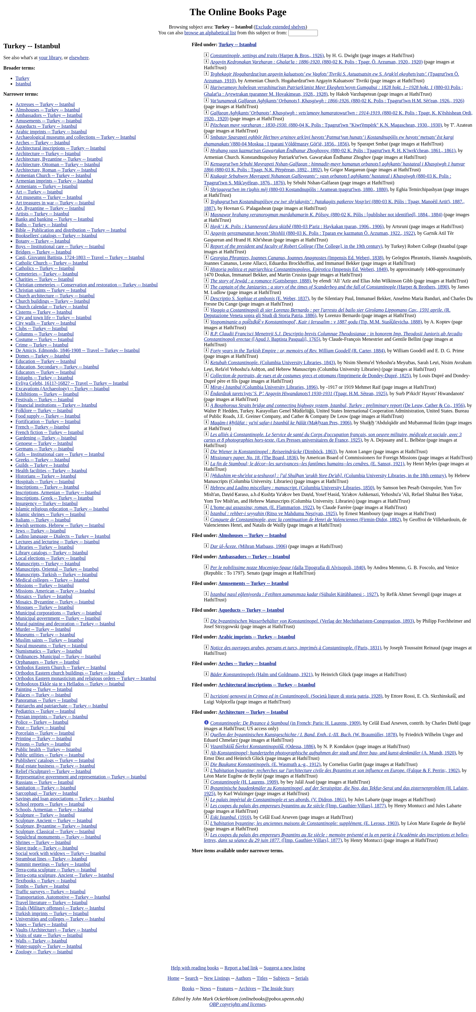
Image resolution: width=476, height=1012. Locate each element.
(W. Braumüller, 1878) (303, 734)
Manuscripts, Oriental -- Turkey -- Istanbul (57, 569)
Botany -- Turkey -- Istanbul (42, 241)
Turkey (22, 78)
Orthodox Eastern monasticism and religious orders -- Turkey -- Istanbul (85, 678)
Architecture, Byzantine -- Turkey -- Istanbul (59, 159)
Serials (302, 978)
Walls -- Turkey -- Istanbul (41, 940)
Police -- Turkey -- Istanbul (41, 722)
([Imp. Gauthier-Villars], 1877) (298, 805)
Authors (243, 978)
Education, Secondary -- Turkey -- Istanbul (57, 366)
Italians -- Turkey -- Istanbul (42, 519)
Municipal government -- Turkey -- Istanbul (57, 618)
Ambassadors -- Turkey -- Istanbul (48, 115)
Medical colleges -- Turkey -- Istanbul (52, 580)
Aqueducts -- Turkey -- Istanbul (46, 126)
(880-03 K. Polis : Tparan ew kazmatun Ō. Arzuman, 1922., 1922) (312, 233)
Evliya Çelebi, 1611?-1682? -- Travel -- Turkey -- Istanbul (71, 383)
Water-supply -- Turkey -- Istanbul (48, 946)
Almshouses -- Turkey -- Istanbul (47, 109)
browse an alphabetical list (210, 32)
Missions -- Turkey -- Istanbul (44, 585)
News (205, 988)
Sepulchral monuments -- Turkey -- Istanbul (58, 836)
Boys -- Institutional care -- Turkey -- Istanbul (60, 246)
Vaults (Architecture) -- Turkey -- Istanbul (56, 929)
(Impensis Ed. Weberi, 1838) (296, 257)
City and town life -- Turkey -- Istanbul (53, 317)
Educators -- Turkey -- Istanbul (45, 372)
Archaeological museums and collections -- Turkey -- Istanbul (75, 137)
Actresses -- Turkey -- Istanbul (45, 104)
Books (188, 988)
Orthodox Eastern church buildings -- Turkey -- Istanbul (69, 672)
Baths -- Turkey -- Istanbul (41, 224)
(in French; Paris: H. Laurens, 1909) (285, 723)
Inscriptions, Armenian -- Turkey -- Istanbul (58, 492)
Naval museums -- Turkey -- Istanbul (51, 645)
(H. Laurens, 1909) (244, 782)
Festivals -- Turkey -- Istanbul (44, 399)
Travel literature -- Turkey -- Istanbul (51, 902)
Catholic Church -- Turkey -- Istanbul (51, 262)
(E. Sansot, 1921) (307, 463)
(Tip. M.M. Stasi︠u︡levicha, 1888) (316, 321)
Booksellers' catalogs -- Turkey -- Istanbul (56, 235)
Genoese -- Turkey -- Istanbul (44, 443)
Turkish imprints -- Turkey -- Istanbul (52, 913)
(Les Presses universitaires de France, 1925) (332, 437)
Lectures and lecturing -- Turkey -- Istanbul (57, 541)
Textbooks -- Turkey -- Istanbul (45, 880)
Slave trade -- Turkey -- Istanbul (46, 847)
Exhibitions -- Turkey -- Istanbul (47, 394)
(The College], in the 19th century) (296, 246)
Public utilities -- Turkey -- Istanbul (49, 754)
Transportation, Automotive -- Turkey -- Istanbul (62, 897)
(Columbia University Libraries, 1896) (264, 387)
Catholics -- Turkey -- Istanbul (45, 268)
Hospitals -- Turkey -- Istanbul (45, 481)
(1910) (230, 817)
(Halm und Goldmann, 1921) (261, 674)
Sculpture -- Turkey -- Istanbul (45, 815)
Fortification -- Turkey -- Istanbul (47, 421)
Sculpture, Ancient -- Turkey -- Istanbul (53, 820)
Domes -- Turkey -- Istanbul (42, 355)
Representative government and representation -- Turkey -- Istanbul (80, 776)
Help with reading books (195, 967)
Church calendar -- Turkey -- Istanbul (51, 306)
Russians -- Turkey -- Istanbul (44, 782)
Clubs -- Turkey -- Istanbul (41, 328)
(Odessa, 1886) (262, 746)
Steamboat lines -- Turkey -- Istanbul (51, 858)
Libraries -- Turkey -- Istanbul (44, 547)
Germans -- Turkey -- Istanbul (44, 448)
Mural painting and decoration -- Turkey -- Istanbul (65, 623)
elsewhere (79, 57)
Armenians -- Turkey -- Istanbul (46, 186)
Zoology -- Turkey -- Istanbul (44, 951)
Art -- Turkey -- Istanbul (39, 191)
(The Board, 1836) (254, 457)
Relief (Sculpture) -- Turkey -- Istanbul (53, 771)
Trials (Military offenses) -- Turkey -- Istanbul (60, 908)
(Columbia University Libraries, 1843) (272, 362)
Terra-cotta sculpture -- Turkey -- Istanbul (56, 869)
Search (192, 978)
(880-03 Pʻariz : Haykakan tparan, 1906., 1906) (296, 226)
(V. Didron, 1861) (278, 799)
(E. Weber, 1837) (259, 298)
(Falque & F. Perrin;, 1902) (334, 770)
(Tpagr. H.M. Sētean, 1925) (298, 393)
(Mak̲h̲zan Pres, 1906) (280, 422)
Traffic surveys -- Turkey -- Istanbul (50, 891)
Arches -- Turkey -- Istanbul (42, 142)
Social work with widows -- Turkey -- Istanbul (60, 853)
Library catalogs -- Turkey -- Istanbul (51, 552)
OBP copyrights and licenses (237, 1004)
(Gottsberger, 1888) (260, 280)
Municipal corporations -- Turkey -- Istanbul (58, 612)
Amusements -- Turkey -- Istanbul (48, 120)
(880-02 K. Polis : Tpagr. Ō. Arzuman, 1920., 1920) (316, 61)
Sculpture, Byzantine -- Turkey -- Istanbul (56, 826)
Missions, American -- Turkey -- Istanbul (55, 590)
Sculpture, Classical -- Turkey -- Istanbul (55, 831)
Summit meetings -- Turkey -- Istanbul (52, 864)
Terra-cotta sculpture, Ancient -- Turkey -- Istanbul (64, 875)
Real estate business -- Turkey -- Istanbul (55, 765)
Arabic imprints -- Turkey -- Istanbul (51, 131)
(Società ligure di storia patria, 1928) (296, 696)
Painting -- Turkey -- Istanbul (44, 689)
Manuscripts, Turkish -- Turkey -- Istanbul (56, 574)
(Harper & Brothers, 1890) (329, 286)
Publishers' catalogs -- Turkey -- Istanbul (54, 760)
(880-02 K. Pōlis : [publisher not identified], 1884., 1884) (326, 214)
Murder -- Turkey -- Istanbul (43, 629)
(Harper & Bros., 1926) (267, 55)
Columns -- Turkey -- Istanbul (44, 334)
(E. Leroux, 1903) (304, 823)
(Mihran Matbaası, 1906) (248, 546)
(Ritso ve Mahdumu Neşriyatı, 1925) (273, 513)
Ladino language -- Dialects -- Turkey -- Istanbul (62, 536)
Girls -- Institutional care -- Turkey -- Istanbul (59, 454)
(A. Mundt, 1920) (333, 752)
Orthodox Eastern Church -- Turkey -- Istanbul (60, 667)
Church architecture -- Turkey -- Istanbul (55, 295)
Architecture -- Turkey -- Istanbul (47, 153)
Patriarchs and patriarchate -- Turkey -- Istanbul (61, 705)
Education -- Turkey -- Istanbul (45, 361)
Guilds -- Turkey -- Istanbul (42, 465)
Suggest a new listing (284, 967)
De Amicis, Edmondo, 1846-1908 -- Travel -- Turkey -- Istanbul (77, 350)
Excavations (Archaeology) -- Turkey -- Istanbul (62, 388)
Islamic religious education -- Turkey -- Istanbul (62, 508)
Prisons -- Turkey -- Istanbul (42, 744)
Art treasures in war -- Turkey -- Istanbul (55, 202)
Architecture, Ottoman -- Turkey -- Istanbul (57, 164)
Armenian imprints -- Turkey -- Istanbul (54, 180)
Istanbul (23, 83)
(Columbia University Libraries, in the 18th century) (328, 475)
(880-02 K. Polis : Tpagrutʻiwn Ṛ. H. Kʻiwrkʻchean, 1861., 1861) (332, 150)
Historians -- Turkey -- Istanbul (45, 476)
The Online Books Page (237, 11)
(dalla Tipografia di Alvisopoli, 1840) (287, 567)
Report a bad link (241, 967)
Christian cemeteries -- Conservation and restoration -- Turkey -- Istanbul (86, 284)
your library (50, 57)
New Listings (217, 978)
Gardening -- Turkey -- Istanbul (46, 437)
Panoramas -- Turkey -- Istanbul (46, 700)
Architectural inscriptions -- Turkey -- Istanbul (60, 148)
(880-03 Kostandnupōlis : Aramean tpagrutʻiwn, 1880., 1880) (299, 189)
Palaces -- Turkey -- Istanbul (43, 694)
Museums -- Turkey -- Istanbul (45, 634)
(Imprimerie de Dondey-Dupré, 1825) (310, 375)
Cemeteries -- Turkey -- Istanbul (46, 273)
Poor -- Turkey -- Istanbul (40, 727)
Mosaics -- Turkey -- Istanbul (44, 596)
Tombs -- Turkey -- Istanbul (42, 886)
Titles (262, 978)
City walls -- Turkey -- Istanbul (45, 323)
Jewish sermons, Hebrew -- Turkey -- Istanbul (60, 525)
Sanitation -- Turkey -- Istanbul (45, 787)
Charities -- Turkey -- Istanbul (44, 279)
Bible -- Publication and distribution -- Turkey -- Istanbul (70, 230)
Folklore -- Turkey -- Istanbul (44, 410)
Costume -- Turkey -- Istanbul (44, 339)
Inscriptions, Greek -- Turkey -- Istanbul (54, 498)
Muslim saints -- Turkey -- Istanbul (49, 640)
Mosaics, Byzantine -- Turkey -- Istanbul (54, 601)
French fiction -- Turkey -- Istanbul (49, 432)
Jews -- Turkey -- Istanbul (40, 530)
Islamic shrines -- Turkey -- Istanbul (50, 514)
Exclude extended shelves (280, 26)
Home (173, 978)
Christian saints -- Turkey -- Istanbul (50, 290)
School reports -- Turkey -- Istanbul (49, 804)
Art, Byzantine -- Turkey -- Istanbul (50, 208)
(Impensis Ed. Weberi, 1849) (299, 269)
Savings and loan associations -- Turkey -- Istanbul (64, 798)
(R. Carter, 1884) (297, 350)
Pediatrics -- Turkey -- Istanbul (45, 711)
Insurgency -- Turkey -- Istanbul (46, 503)
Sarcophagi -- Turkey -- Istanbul (46, 793)
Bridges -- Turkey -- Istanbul (43, 252)
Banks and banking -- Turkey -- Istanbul (54, 219)
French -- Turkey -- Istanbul (42, 426)
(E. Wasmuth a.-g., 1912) (265, 764)
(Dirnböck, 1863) (273, 451)
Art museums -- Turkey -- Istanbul (48, 197)
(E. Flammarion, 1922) (262, 507)
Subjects (281, 978)
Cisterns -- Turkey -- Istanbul (43, 312)
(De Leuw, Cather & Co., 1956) (337, 405)
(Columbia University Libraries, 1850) (292, 487)
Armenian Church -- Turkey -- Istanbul (53, 175)
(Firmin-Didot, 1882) (305, 519)
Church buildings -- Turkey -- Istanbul (52, 301)
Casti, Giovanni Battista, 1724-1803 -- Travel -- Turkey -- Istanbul (79, 257)
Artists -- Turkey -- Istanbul (42, 213)
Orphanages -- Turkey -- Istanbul (47, 662)
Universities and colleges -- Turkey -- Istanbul (60, 918)
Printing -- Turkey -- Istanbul (43, 738)
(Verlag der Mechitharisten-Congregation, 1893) (312, 621)
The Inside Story (278, 988)
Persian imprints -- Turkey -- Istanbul (51, 716)
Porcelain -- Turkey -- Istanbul (45, 733)
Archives (247, 988)
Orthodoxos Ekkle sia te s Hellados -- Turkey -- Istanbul (70, 683)
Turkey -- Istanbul (238, 44)
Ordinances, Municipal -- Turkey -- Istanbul (58, 656)
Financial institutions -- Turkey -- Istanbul (56, 405)
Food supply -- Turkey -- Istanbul (47, 416)
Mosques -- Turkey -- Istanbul (44, 607)
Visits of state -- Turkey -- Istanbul (49, 935)
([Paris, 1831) (295, 647)
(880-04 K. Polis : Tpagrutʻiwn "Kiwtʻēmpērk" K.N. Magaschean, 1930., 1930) (326, 125)
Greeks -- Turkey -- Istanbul (42, 459)
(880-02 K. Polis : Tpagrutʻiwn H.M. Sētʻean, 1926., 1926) (337, 100)
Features (225, 988)
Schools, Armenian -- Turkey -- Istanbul (54, 809)
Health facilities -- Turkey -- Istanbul (51, 470)
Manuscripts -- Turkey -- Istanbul (47, 563)
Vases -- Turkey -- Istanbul (41, 924)
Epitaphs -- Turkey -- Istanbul (44, 377)
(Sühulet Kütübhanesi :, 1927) (294, 594)
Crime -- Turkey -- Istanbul (41, 344)
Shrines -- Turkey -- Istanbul (43, 842)
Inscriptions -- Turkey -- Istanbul (47, 487)
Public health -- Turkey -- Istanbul (48, 749)
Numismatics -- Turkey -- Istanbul (48, 651)
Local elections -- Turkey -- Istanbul (50, 558)
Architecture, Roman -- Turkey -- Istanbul (56, 170)
